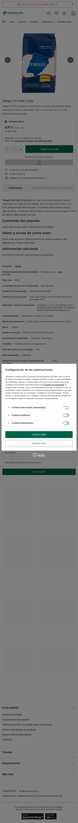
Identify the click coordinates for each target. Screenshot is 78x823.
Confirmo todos (39, 434)
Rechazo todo (39, 443)
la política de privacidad (53, 384)
